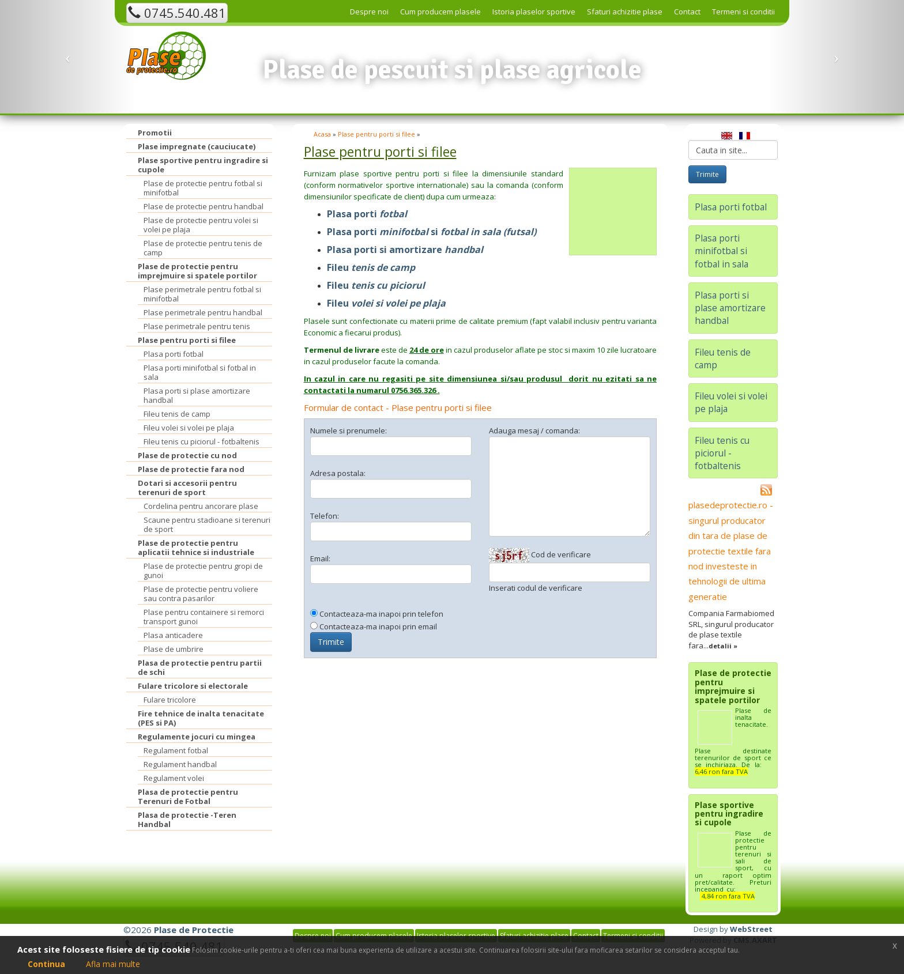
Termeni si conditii (743, 11)
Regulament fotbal (176, 750)
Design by (733, 929)
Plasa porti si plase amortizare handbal (197, 395)
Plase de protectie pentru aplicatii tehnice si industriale (196, 547)
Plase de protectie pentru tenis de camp (203, 248)
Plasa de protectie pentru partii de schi (200, 667)
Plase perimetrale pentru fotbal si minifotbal (202, 294)
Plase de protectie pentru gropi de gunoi (203, 570)
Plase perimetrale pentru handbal (203, 312)
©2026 (178, 929)
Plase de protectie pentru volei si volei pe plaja (201, 225)
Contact (687, 11)
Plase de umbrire (174, 649)
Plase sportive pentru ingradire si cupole (203, 165)
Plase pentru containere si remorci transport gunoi (204, 616)
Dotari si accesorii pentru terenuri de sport (187, 487)
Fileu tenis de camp (177, 414)
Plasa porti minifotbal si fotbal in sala (200, 372)
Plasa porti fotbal (174, 354)
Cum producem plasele (440, 11)
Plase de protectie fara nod (191, 469)
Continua (46, 963)
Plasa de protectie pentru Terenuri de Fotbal (188, 796)
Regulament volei (174, 778)
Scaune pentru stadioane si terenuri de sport (207, 524)
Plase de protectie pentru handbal (203, 206)
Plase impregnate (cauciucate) (196, 146)
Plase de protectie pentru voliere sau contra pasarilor (201, 593)
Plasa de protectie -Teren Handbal (187, 819)
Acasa (322, 134)
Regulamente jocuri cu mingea (196, 736)
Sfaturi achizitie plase (624, 11)
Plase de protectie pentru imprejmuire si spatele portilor (197, 271)
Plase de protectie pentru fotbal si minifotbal (203, 188)
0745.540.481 (177, 12)
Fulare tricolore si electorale (193, 686)
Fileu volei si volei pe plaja (189, 427)
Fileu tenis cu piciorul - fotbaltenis (201, 441)
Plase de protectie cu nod (187, 455)
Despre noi (369, 11)
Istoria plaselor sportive (533, 11)
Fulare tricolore (170, 699)
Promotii (155, 132)
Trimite (331, 641)
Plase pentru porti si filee (187, 340)
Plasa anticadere (173, 635)
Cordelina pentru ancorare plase (201, 506)
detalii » (723, 645)
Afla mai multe (113, 963)
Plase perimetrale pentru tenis (197, 326)
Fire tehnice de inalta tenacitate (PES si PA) (201, 718)
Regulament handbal (180, 764)
